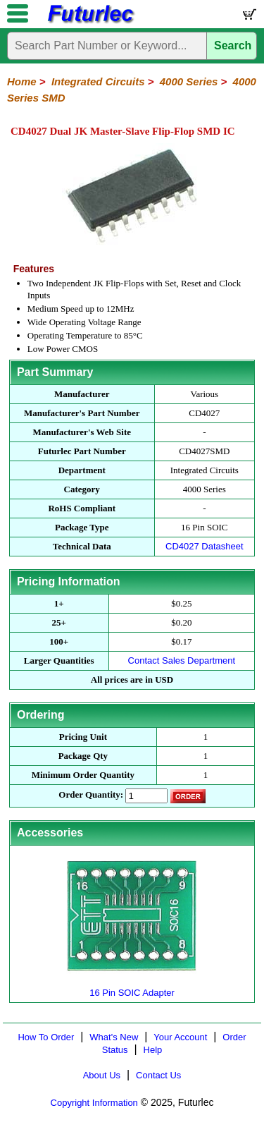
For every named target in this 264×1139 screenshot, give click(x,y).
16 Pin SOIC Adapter (132, 987)
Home (22, 81)
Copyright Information (94, 1102)
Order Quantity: (90, 794)
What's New (113, 1037)
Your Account (180, 1037)
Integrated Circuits (98, 81)
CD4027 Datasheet (204, 546)
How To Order (46, 1037)
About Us (101, 1075)
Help (153, 1049)
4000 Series (189, 81)
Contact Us (158, 1075)
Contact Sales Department (181, 660)
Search (232, 45)
